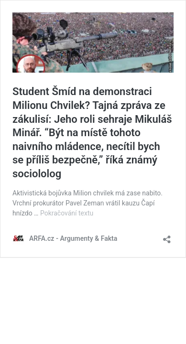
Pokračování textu (66, 213)
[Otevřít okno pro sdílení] (167, 236)
